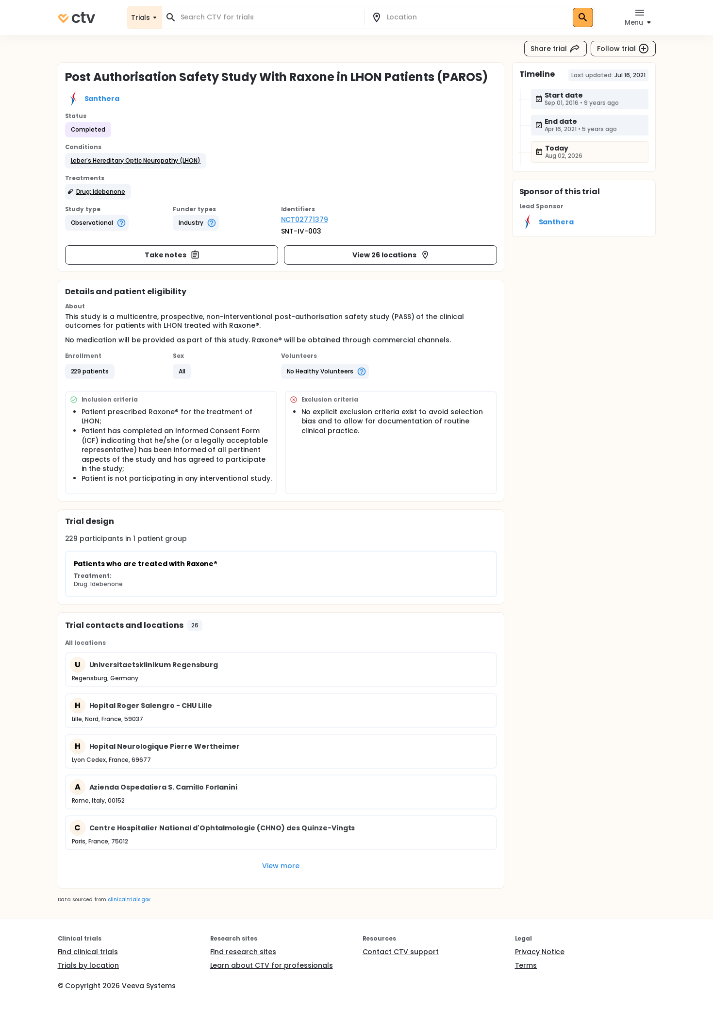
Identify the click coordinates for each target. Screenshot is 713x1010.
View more (280, 866)
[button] (136, 160)
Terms (526, 965)
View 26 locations (391, 255)
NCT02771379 (305, 219)
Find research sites (243, 951)
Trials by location (88, 965)
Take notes (172, 255)
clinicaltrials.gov (129, 899)
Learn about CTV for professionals (271, 965)
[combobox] (269, 17)
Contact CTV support (401, 951)
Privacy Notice (540, 951)
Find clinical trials (88, 951)
